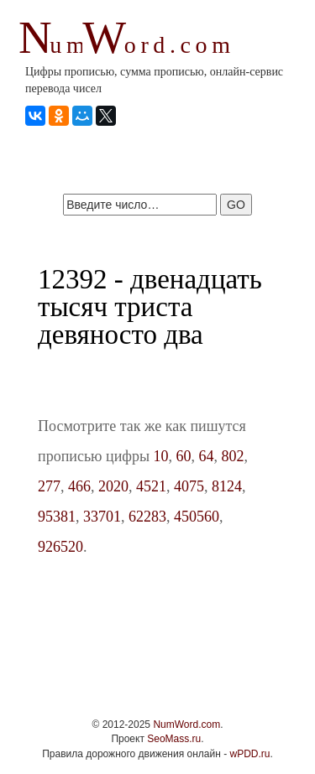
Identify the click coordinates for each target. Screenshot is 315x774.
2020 (113, 486)
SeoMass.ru (174, 739)
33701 (102, 516)
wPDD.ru (249, 754)
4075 (189, 486)
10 (161, 456)
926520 (60, 546)
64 (206, 456)
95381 (57, 516)
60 (184, 456)
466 (79, 486)
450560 (196, 516)
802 (233, 456)
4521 (151, 486)
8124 (227, 486)
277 (49, 486)
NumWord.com (186, 724)
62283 (147, 516)
